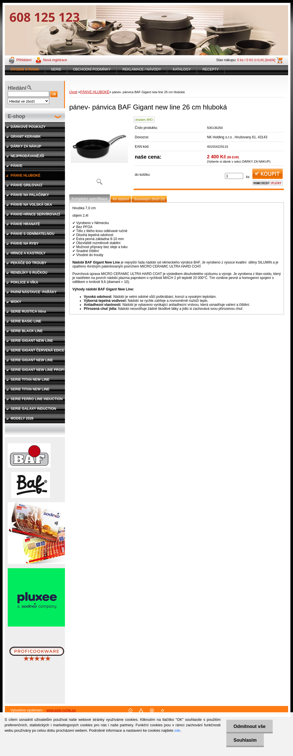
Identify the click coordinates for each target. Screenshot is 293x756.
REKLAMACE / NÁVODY (141, 69)
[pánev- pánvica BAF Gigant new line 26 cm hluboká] (99, 153)
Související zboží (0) (149, 199)
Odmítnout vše (249, 726)
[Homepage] (25, 69)
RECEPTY (211, 69)
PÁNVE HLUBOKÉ (94, 92)
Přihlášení (23, 60)
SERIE (56, 69)
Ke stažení (121, 199)
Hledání (17, 88)
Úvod (73, 92)
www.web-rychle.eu (61, 710)
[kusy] (234, 176)
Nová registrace (55, 60)
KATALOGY (182, 69)
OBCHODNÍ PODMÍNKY (92, 69)
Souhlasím (245, 740)
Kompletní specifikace (90, 198)
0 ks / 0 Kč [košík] (256, 60)
